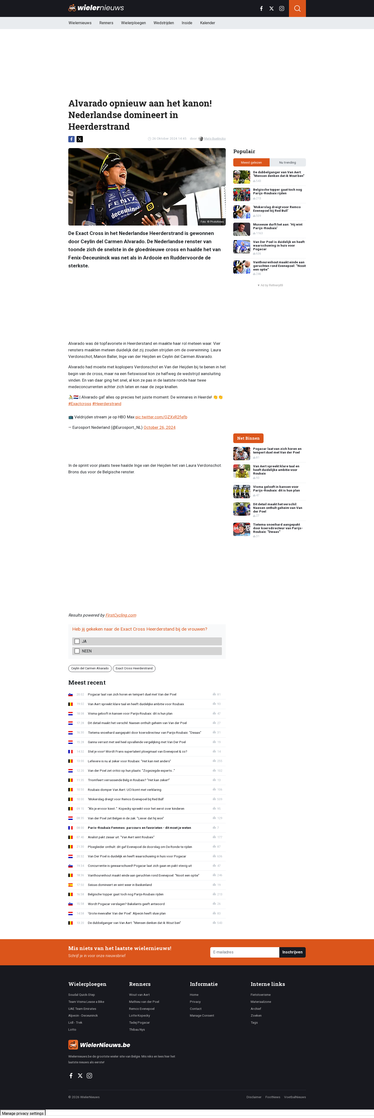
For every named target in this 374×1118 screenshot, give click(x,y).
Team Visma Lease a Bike (86, 1002)
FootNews (272, 1097)
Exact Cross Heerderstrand (134, 668)
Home (194, 995)
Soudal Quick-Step (81, 995)
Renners (106, 23)
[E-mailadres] (245, 952)
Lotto (72, 1029)
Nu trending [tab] (287, 162)
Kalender (207, 23)
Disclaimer (254, 1097)
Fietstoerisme (261, 995)
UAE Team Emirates (82, 1009)
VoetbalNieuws (295, 1097)
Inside (187, 23)
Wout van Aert (139, 995)
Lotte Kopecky (139, 1015)
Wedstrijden (164, 23)
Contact (196, 1009)
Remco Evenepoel (142, 1009)
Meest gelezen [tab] (251, 162)
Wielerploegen (133, 23)
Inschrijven (292, 952)
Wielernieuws (80, 23)
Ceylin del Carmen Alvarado (90, 668)
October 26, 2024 (160, 427)
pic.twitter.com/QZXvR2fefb (161, 417)
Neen (87, 651)
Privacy (195, 1002)
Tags (254, 1022)
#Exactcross (79, 403)
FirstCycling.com (120, 615)
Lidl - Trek (75, 1022)
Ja (84, 641)
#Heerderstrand (106, 403)
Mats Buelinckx (212, 138)
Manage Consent (202, 1015)
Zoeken (256, 1015)
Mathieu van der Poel (144, 1002)
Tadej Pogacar (139, 1022)
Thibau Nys (137, 1029)
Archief (256, 1009)
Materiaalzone (261, 1002)
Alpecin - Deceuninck (83, 1015)
